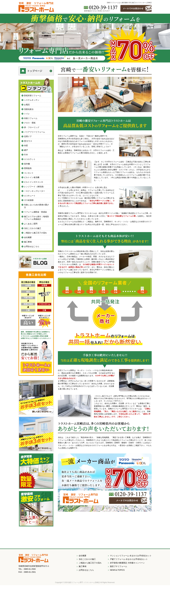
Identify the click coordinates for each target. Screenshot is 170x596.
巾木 (26, 155)
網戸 (26, 150)
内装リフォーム (30, 118)
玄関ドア (28, 136)
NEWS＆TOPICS (117, 570)
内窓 (26, 145)
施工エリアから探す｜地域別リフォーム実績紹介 (36, 217)
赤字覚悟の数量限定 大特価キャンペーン (127, 563)
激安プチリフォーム (118, 566)
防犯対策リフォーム (32, 95)
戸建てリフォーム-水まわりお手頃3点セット (129, 559)
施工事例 (28, 242)
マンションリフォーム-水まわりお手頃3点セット (131, 556)
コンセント (29, 173)
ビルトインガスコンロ (33, 182)
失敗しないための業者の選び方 (36, 206)
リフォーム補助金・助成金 (35, 212)
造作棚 (27, 164)
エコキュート (29, 196)
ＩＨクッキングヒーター (34, 191)
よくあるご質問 (30, 224)
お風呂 (27, 105)
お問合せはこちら (31, 246)
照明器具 (28, 168)
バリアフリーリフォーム (34, 132)
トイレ (27, 114)
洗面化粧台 (29, 109)
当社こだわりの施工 (32, 228)
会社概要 (28, 237)
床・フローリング (31, 127)
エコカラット (29, 159)
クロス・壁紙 (29, 123)
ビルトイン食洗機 (31, 177)
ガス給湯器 (29, 200)
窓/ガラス (28, 141)
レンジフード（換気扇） (34, 186)
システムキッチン (31, 100)
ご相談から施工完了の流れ (35, 233)
